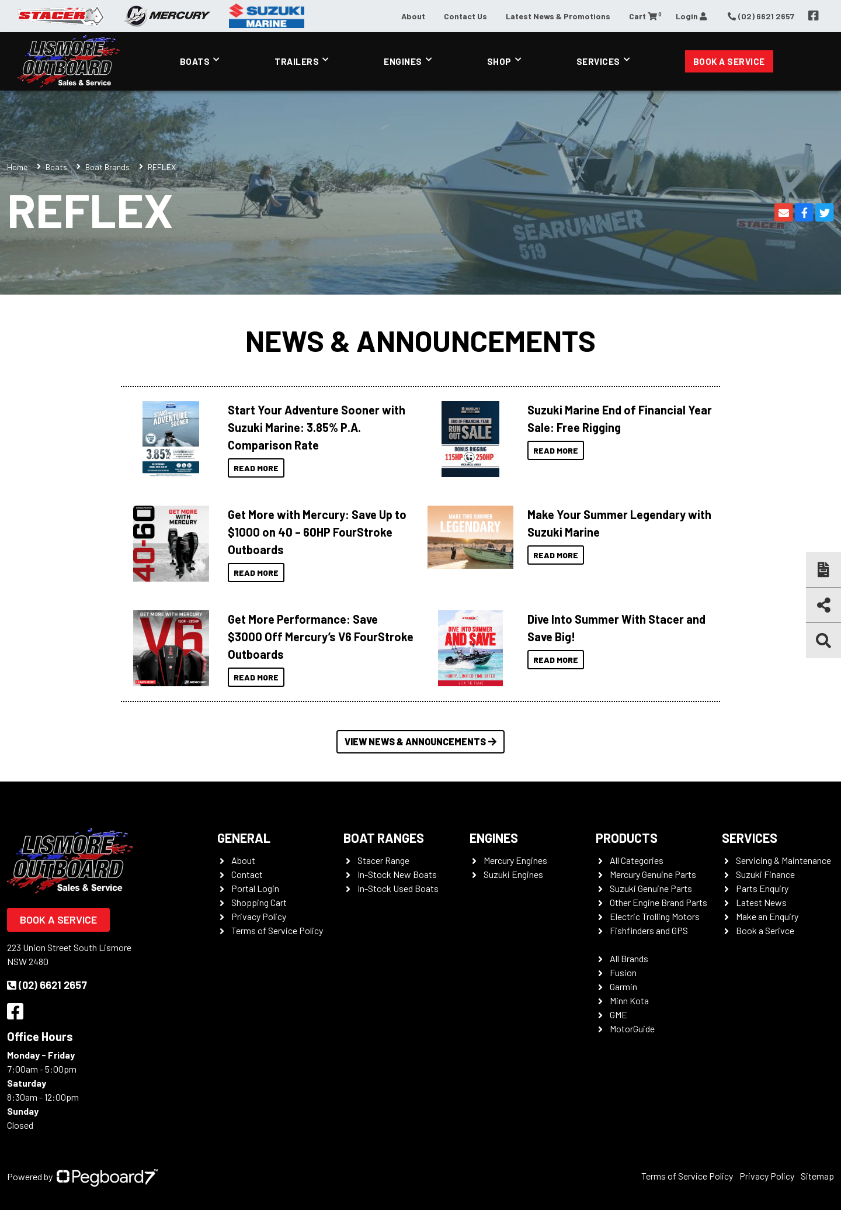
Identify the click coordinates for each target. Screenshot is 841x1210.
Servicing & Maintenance (783, 860)
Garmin (623, 986)
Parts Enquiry (762, 888)
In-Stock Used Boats (398, 888)
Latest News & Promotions (558, 16)
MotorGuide (632, 1028)
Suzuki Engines (513, 874)
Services (598, 61)
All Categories (636, 860)
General (243, 837)
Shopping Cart (259, 902)
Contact (247, 874)
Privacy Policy (258, 916)
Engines (403, 61)
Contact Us (465, 16)
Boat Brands (107, 167)
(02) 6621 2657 (47, 985)
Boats (195, 61)
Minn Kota (629, 1000)
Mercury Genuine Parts (653, 874)
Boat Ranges (383, 837)
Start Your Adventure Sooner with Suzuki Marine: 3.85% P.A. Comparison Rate (316, 427)
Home (17, 167)
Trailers (296, 61)
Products (627, 837)
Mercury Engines (515, 860)
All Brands (629, 958)
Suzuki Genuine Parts (651, 888)
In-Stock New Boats (397, 874)
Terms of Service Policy (277, 930)
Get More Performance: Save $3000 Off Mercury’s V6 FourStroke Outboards (320, 636)
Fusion (623, 972)
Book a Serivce (765, 930)
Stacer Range (383, 860)
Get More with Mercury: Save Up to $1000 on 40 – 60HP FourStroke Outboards (317, 531)
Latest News (761, 902)
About (413, 16)
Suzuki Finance (765, 874)
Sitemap (817, 1175)
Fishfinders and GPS (649, 930)
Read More (256, 468)
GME (618, 1014)
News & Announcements (420, 340)
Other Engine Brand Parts (658, 902)
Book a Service (729, 61)
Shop (499, 61)
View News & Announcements (420, 741)
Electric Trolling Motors (655, 916)
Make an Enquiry (767, 916)
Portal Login (255, 888)
